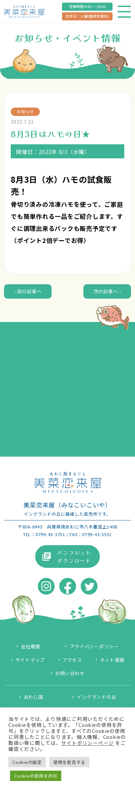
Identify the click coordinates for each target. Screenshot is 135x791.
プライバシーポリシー (94, 646)
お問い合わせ (70, 673)
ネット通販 (112, 659)
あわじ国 (33, 696)
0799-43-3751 (50, 534)
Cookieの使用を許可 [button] (35, 776)
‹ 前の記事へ (28, 291)
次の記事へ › (107, 291)
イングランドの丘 (96, 696)
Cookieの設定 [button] (27, 762)
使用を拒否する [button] (69, 762)
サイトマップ (30, 659)
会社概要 (31, 646)
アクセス (72, 659)
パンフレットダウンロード (74, 556)
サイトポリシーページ (87, 742)
